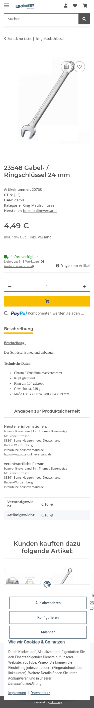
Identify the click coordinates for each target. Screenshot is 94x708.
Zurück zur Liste (19, 38)
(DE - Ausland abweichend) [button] (25, 263)
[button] (65, 6)
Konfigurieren (48, 617)
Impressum (17, 693)
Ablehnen (48, 632)
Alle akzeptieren (48, 603)
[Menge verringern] (9, 286)
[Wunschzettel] (75, 6)
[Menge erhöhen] (84, 286)
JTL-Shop (56, 702)
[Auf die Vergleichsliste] (66, 66)
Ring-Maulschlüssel (39, 205)
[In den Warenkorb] (8, 54)
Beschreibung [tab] (18, 328)
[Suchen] (41, 18)
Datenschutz (40, 693)
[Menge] (47, 286)
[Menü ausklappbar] (6, 3)
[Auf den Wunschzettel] (79, 66)
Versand (45, 237)
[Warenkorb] (85, 6)
